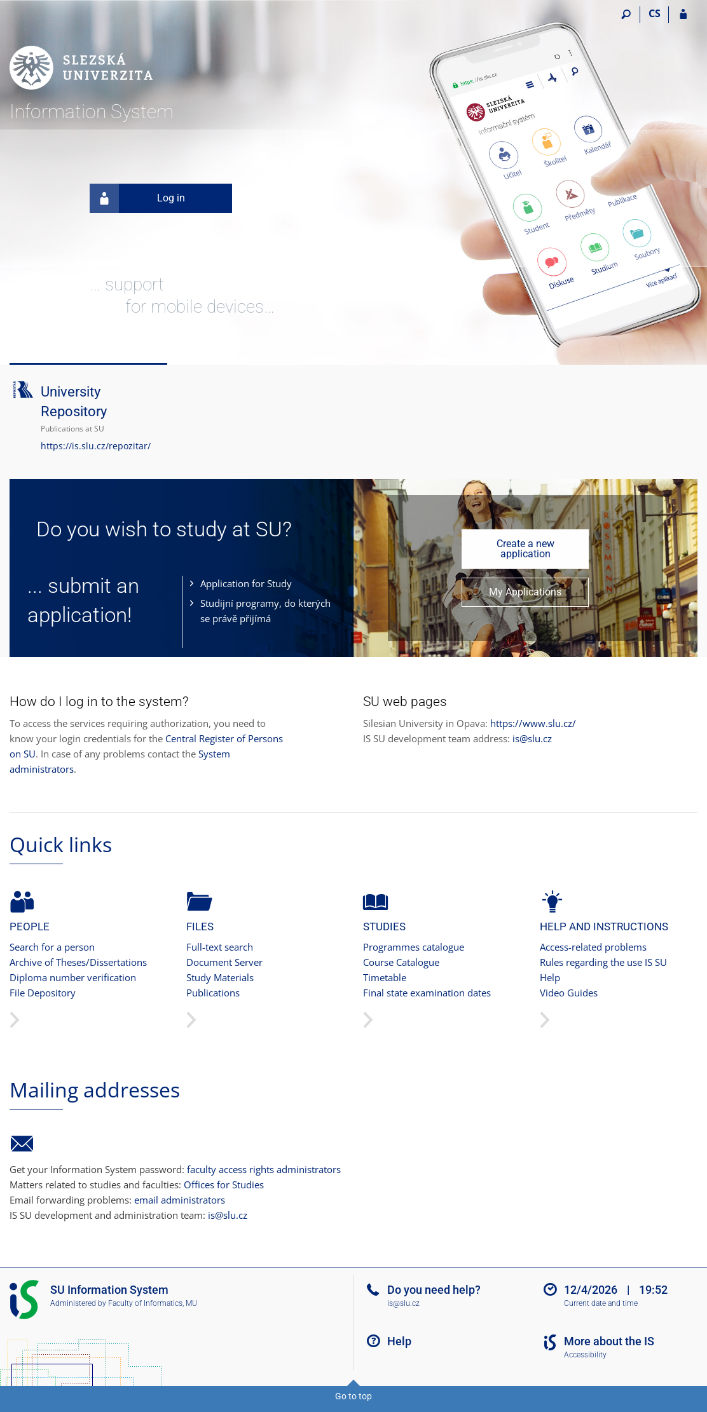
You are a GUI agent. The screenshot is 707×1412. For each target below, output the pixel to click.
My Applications (525, 592)
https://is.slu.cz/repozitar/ (96, 446)
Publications (213, 992)
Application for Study (246, 583)
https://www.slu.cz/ (533, 723)
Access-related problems (593, 946)
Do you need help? (434, 1289)
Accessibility (585, 1354)
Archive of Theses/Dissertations (78, 962)
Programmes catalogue (413, 946)
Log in (137, 198)
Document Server (224, 962)
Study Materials (220, 977)
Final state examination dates (427, 992)
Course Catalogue (401, 962)
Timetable (384, 977)
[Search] (626, 14)
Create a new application (525, 549)
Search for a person (52, 946)
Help (550, 977)
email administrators (179, 1199)
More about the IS (609, 1341)
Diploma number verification (73, 977)
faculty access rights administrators (264, 1169)
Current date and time (601, 1303)
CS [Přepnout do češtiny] (655, 13)
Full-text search (219, 946)
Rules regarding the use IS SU (603, 962)
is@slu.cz (532, 738)
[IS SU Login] (683, 14)
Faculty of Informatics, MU (152, 1303)
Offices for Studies (224, 1184)
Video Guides (569, 992)
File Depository (43, 992)
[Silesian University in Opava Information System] (81, 51)
